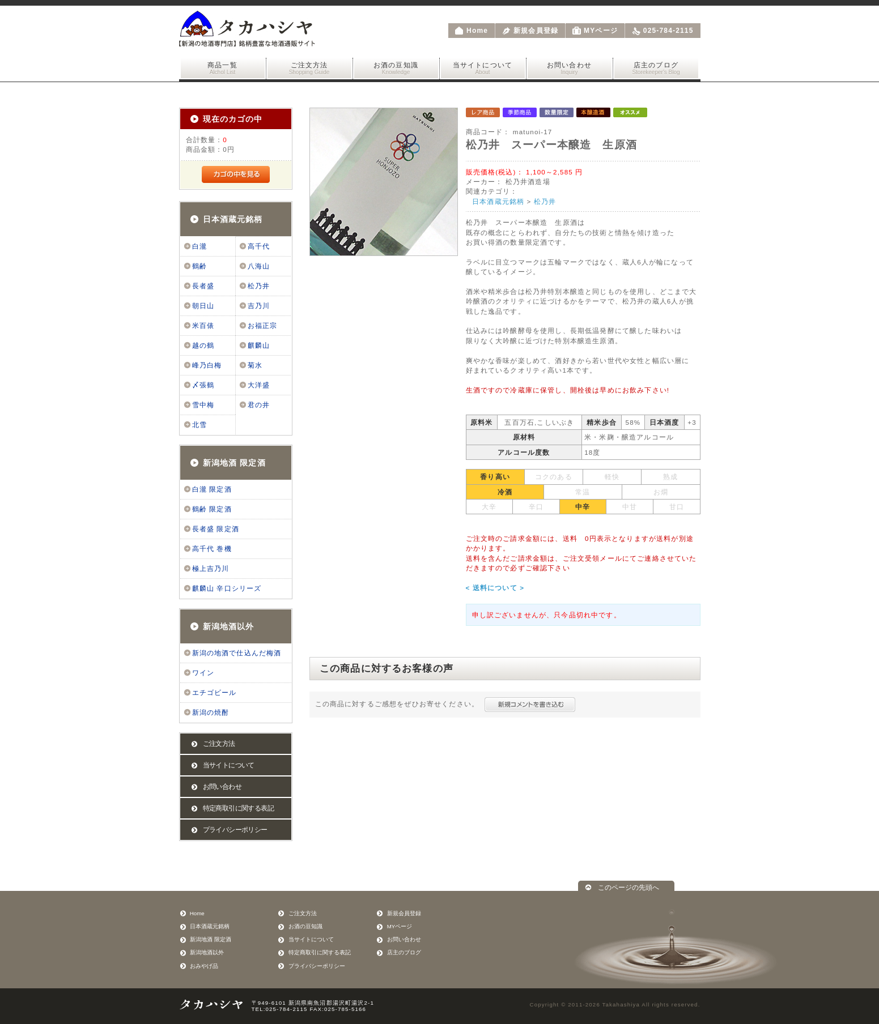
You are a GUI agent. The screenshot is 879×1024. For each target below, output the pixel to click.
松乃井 (259, 286)
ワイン (203, 673)
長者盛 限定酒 (215, 529)
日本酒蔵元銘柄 (233, 219)
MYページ (601, 31)
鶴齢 (199, 266)
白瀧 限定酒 (212, 489)
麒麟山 (259, 345)
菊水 (255, 365)
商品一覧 (223, 68)
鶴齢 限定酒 (212, 509)
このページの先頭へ (628, 887)
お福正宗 (263, 326)
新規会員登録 (535, 31)
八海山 (259, 266)
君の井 (259, 405)
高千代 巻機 (212, 549)
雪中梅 (203, 405)
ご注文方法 (309, 68)
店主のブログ (656, 68)
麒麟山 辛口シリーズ (227, 588)
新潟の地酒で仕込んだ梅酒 (237, 653)
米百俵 (203, 326)
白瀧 (199, 246)
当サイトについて (483, 68)
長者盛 (203, 286)
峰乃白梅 (207, 365)
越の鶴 (203, 345)
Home (477, 31)
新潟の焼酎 (211, 712)
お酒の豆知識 (396, 68)
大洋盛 (259, 385)
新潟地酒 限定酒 (234, 462)
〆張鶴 (203, 385)
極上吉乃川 (211, 569)
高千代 (259, 246)
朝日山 (203, 306)
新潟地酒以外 (228, 626)
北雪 (199, 425)
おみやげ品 (204, 966)
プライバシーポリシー (235, 830)
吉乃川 (259, 306)
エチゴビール (214, 693)
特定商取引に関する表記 (238, 808)
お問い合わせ (570, 68)
